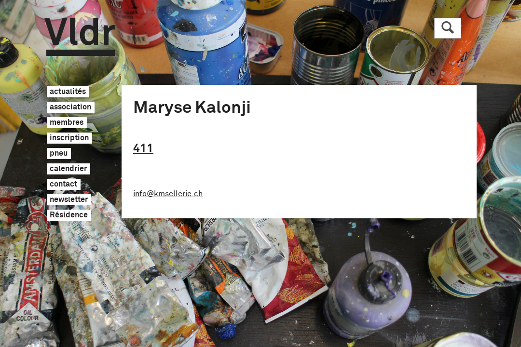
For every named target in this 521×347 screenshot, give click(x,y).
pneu (59, 154)
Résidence (69, 215)
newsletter (69, 200)
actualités (68, 92)
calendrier (68, 169)
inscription (69, 138)
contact (63, 184)
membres (66, 123)
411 (143, 148)
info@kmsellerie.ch (168, 194)
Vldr (79, 37)
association (70, 107)
